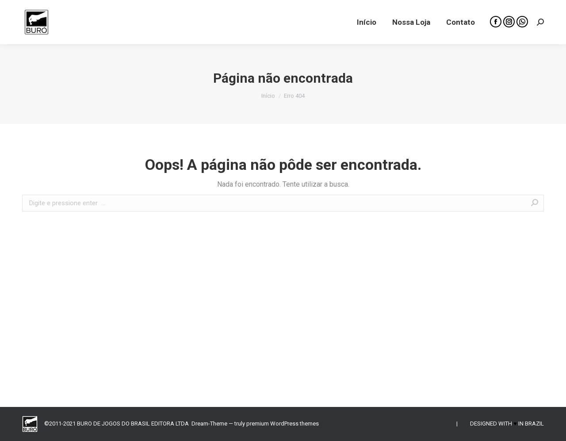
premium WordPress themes (282, 423)
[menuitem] (366, 22)
